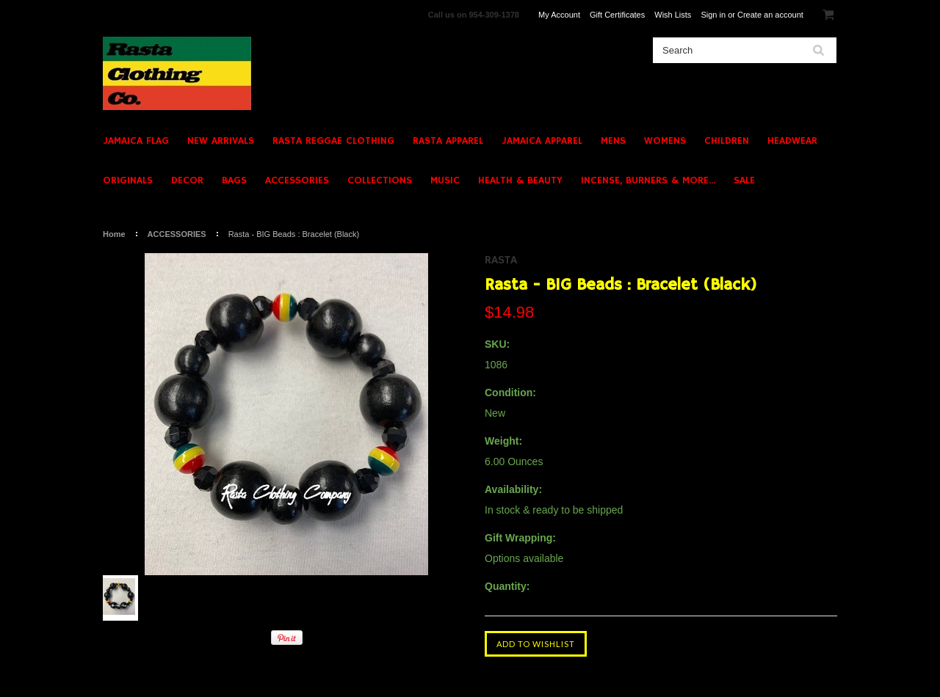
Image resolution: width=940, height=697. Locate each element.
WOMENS (665, 140)
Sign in (713, 14)
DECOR (187, 180)
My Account (559, 14)
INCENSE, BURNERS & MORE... (648, 180)
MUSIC (445, 180)
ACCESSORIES (297, 180)
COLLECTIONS (379, 180)
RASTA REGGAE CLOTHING (333, 140)
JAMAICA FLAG (136, 140)
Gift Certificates (617, 14)
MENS (613, 140)
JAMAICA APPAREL (542, 140)
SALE (744, 180)
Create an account (770, 14)
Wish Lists (672, 14)
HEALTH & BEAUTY (520, 180)
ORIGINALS (128, 180)
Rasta (501, 260)
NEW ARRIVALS (220, 140)
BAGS (234, 180)
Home (114, 234)
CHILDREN (726, 140)
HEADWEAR (792, 140)
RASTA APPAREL (448, 140)
